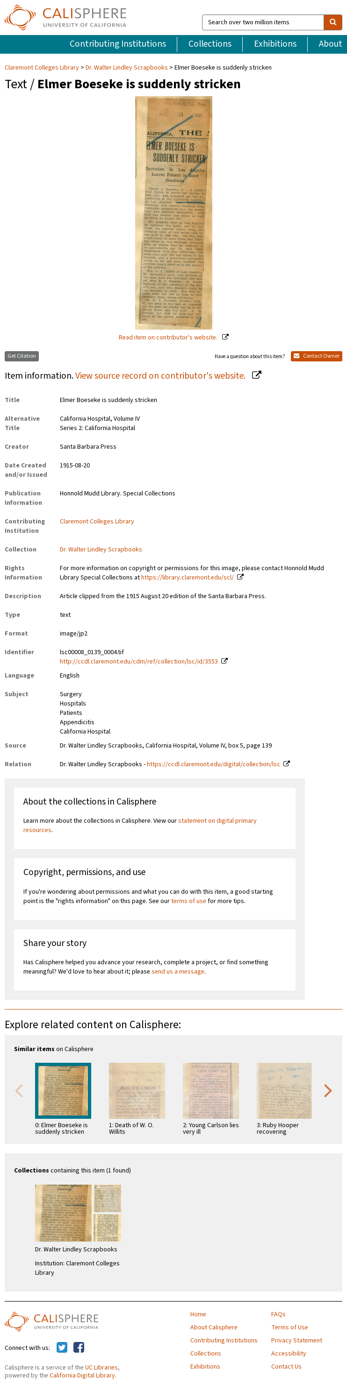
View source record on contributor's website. (161, 375)
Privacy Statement (296, 1340)
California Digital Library (82, 1375)
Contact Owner (317, 356)
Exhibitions (275, 43)
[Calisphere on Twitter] (62, 1348)
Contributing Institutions (118, 43)
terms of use (188, 901)
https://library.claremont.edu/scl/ (187, 577)
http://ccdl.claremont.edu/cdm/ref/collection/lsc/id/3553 (139, 661)
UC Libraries (101, 1367)
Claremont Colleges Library (42, 67)
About (330, 43)
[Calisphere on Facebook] (78, 1348)
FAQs (278, 1314)
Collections (209, 43)
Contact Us (286, 1366)
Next (328, 1090)
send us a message (178, 971)
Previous (18, 1090)
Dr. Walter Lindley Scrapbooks (127, 67)
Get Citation (21, 356)
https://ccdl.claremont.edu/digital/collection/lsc (213, 764)
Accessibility (288, 1353)
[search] (333, 22)
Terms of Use (289, 1327)
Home (198, 1314)
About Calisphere (214, 1327)
